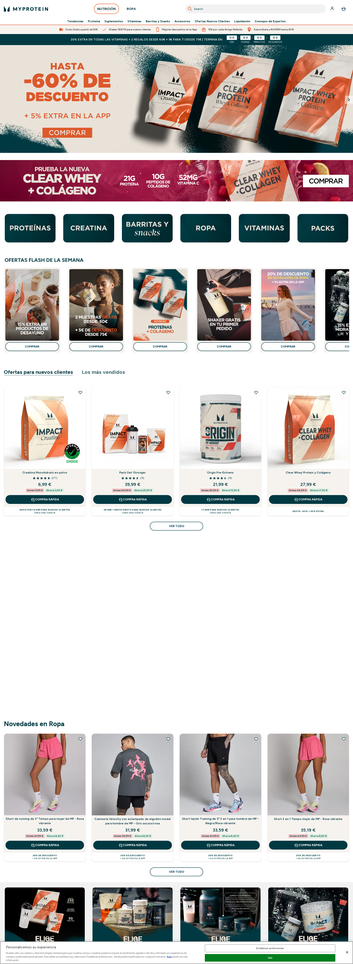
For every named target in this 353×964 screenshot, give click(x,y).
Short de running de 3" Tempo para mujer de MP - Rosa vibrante (45, 821)
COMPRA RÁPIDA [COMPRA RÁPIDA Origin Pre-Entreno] (220, 499)
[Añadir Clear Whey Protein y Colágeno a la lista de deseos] (343, 392)
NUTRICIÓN (106, 10)
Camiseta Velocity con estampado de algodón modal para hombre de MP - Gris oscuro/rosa (133, 821)
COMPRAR (32, 346)
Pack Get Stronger (132, 472)
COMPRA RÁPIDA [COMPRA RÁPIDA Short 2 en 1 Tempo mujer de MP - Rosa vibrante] (308, 845)
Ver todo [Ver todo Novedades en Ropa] (176, 871)
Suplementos (113, 21)
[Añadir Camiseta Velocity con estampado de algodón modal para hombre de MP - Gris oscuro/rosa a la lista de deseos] (168, 739)
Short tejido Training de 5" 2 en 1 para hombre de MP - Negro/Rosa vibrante (220, 821)
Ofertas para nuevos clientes (38, 372)
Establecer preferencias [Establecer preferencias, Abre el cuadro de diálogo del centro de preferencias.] (270, 948)
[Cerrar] (347, 952)
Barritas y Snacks (158, 21)
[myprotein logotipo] (26, 9)
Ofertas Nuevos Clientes (212, 21)
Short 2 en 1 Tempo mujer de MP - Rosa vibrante (308, 819)
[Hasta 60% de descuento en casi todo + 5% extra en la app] (176, 99)
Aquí (169, 956)
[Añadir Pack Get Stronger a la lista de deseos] (168, 392)
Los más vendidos (103, 372)
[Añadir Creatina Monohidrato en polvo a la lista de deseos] (80, 392)
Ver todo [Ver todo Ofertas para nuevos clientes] (176, 526)
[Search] (189, 8)
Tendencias (75, 21)
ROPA (131, 10)
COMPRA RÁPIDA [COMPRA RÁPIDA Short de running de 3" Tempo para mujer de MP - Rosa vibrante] (45, 845)
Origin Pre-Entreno (220, 472)
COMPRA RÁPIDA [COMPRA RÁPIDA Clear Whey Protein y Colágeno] (308, 499)
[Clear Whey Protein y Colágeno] (176, 180)
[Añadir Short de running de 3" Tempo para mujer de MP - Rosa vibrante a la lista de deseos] (80, 739)
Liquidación (242, 21)
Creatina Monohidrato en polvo (44, 472)
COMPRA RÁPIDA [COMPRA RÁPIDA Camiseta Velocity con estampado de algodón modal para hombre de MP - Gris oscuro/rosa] (132, 845)
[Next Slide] (349, 100)
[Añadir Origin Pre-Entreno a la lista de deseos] (256, 392)
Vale (270, 957)
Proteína (94, 21)
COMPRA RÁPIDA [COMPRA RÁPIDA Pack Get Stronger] (132, 499)
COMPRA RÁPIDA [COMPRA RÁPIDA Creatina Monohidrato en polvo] (45, 499)
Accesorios (182, 21)
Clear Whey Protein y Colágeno (308, 472)
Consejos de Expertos (270, 21)
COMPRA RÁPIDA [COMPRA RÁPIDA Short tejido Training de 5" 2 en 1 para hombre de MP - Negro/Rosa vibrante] (220, 845)
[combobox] (255, 8)
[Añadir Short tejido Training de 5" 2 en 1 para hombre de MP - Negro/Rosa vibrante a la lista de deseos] (256, 739)
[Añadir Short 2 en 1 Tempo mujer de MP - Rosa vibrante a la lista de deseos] (343, 739)
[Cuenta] (332, 8)
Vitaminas (134, 21)
